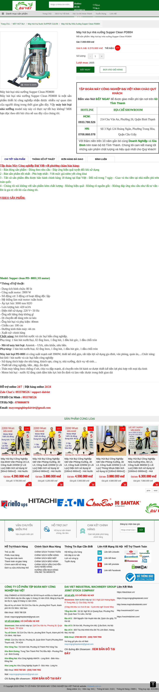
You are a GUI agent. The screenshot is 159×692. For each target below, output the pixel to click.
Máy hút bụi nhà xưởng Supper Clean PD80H (80, 24)
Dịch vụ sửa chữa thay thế (17, 568)
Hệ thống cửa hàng (73, 552)
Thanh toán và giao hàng (16, 561)
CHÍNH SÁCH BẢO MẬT (46, 558)
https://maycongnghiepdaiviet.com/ (132, 598)
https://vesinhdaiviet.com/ (128, 616)
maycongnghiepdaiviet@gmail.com (23, 674)
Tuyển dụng (101, 13)
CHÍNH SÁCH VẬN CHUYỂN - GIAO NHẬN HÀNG (48, 565)
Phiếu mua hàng (12, 555)
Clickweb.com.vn (94, 686)
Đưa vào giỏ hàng (119, 69)
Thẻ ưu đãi (9, 552)
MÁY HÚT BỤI (19, 24)
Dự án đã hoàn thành (82, 13)
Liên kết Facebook (112, 570)
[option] (28, 60)
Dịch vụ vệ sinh (62, 13)
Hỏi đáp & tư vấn (72, 555)
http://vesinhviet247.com (128, 610)
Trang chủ (47, 13)
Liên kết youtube (111, 564)
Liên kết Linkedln (111, 552)
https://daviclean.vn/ (126, 592)
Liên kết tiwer (110, 558)
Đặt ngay (88, 69)
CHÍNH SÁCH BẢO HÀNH (46, 561)
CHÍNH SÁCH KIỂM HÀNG (47, 555)
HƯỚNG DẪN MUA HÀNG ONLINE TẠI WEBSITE (46, 571)
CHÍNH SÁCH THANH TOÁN (48, 552)
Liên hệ (113, 13)
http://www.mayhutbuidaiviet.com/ (132, 604)
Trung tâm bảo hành (14, 558)
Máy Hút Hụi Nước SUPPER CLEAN (43, 24)
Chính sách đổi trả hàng (15, 564)
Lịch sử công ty (71, 558)
